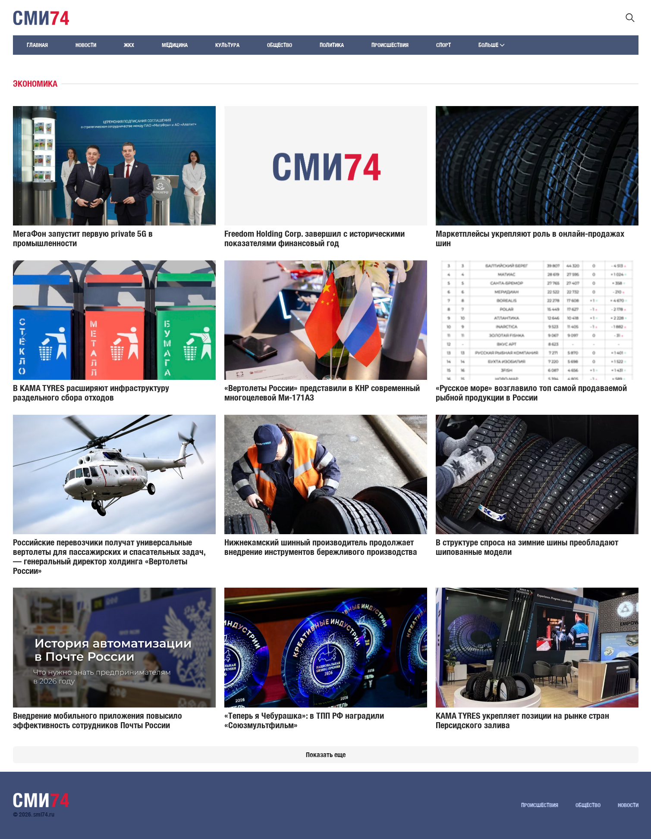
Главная (37, 45)
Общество (279, 45)
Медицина (175, 45)
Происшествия (390, 45)
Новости (85, 45)
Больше (491, 45)
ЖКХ (129, 45)
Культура (227, 45)
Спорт (443, 45)
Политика (332, 45)
